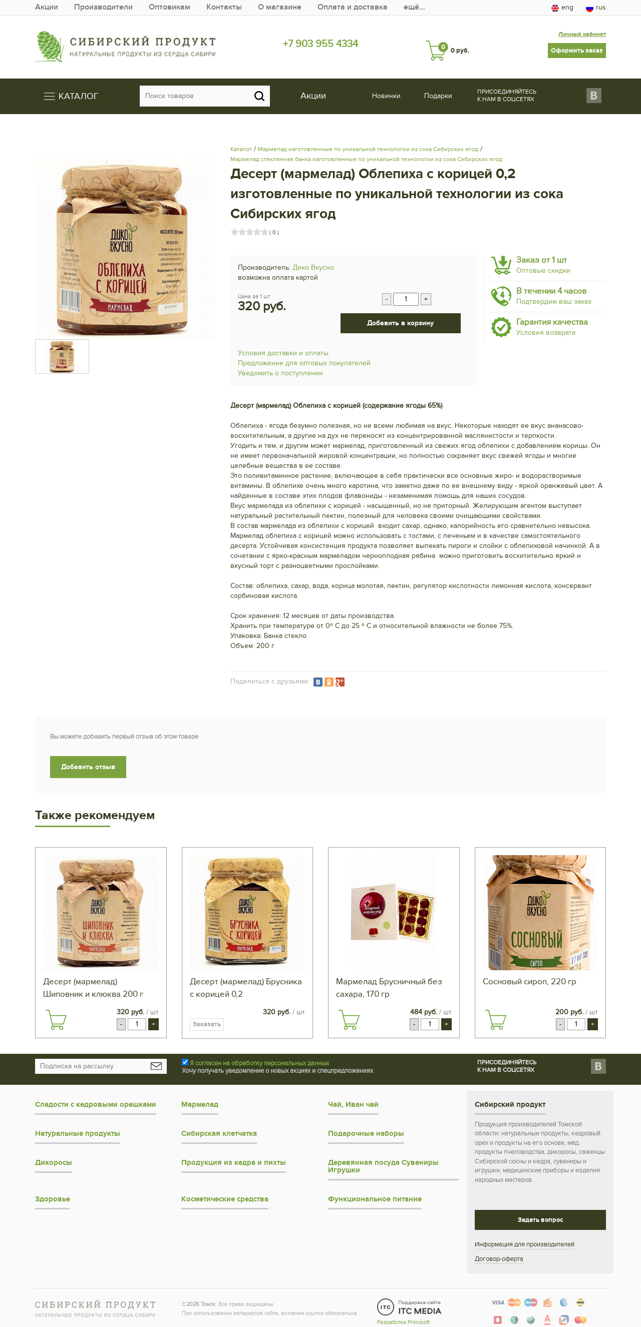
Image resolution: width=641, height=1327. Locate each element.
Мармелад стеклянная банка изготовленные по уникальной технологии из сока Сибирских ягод (366, 158)
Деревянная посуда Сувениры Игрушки (383, 1165)
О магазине (300, 7)
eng (562, 7)
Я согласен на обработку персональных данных (259, 1062)
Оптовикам (181, 7)
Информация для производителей (524, 1243)
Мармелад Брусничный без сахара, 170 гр (389, 987)
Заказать (207, 1023)
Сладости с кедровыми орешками (95, 1103)
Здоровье (52, 1198)
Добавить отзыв (88, 766)
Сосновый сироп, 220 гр (529, 981)
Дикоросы (53, 1161)
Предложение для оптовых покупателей (304, 362)
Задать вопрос (540, 1219)
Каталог (241, 148)
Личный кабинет (578, 27)
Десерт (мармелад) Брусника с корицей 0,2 (246, 987)
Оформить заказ (577, 44)
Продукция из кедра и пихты (233, 1161)
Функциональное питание (375, 1198)
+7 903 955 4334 (320, 43)
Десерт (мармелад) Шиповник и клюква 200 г (93, 987)
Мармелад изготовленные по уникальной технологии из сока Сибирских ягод (368, 148)
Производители (109, 7)
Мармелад (199, 1103)
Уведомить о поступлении (280, 372)
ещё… (448, 7)
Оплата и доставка (380, 7)
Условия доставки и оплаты (283, 352)
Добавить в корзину (400, 322)
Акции (48, 7)
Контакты (240, 7)
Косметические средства (224, 1198)
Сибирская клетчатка (219, 1132)
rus (596, 7)
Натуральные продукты (77, 1132)
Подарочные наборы (366, 1132)
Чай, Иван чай (353, 1103)
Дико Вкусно (313, 266)
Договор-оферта (499, 1258)
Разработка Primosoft (403, 1317)
